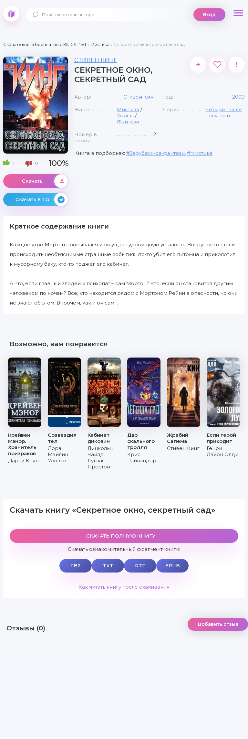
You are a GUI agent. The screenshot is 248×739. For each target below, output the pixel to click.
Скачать (45, 181)
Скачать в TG (42, 199)
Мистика (128, 109)
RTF (140, 565)
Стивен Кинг (95, 60)
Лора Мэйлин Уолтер (58, 454)
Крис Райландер (141, 457)
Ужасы (125, 115)
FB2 (75, 565)
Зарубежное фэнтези (157, 153)
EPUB (172, 565)
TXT (108, 565)
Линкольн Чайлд (100, 451)
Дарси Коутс (24, 460)
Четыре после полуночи (223, 112)
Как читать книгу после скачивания (124, 587)
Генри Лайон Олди (222, 451)
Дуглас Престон (99, 463)
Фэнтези (128, 122)
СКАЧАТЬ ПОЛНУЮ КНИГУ (120, 536)
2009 (238, 97)
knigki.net (11, 13)
